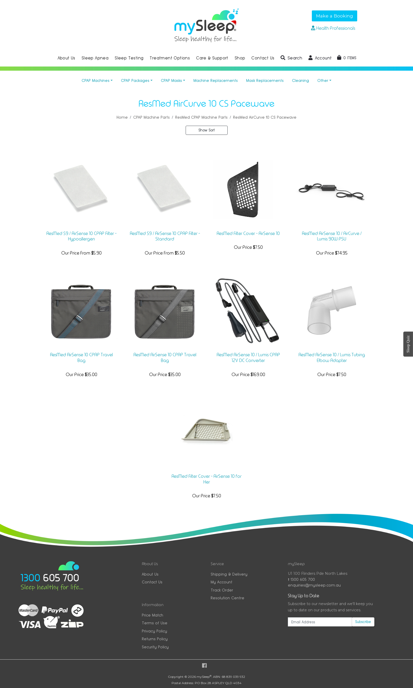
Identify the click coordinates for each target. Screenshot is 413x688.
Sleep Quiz (408, 344)
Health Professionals (333, 28)
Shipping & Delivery (229, 574)
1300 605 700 (301, 579)
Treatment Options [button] (170, 58)
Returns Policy (155, 639)
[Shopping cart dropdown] (347, 58)
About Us (150, 574)
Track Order (222, 590)
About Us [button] (66, 58)
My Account (221, 582)
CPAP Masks (171, 80)
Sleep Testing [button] (129, 58)
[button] (291, 58)
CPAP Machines (96, 80)
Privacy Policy (154, 631)
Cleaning (300, 80)
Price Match (152, 615)
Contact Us (152, 582)
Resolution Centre (227, 598)
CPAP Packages (135, 80)
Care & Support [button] (212, 58)
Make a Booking (334, 16)
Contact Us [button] (262, 58)
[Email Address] (320, 621)
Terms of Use (154, 623)
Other (322, 80)
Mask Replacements (265, 80)
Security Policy (155, 647)
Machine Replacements (215, 80)
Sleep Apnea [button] (95, 58)
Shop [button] (240, 58)
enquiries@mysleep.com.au (314, 585)
